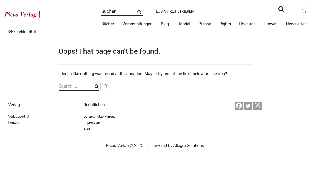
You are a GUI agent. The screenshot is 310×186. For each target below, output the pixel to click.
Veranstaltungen (137, 24)
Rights (225, 24)
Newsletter (296, 24)
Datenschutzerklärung (99, 116)
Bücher (107, 24)
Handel (183, 24)
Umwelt (271, 24)
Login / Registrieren (175, 11)
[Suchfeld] (79, 86)
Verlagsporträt (18, 116)
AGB (86, 129)
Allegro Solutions (188, 146)
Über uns (247, 24)
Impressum (91, 122)
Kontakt (14, 122)
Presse (204, 24)
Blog (165, 24)
